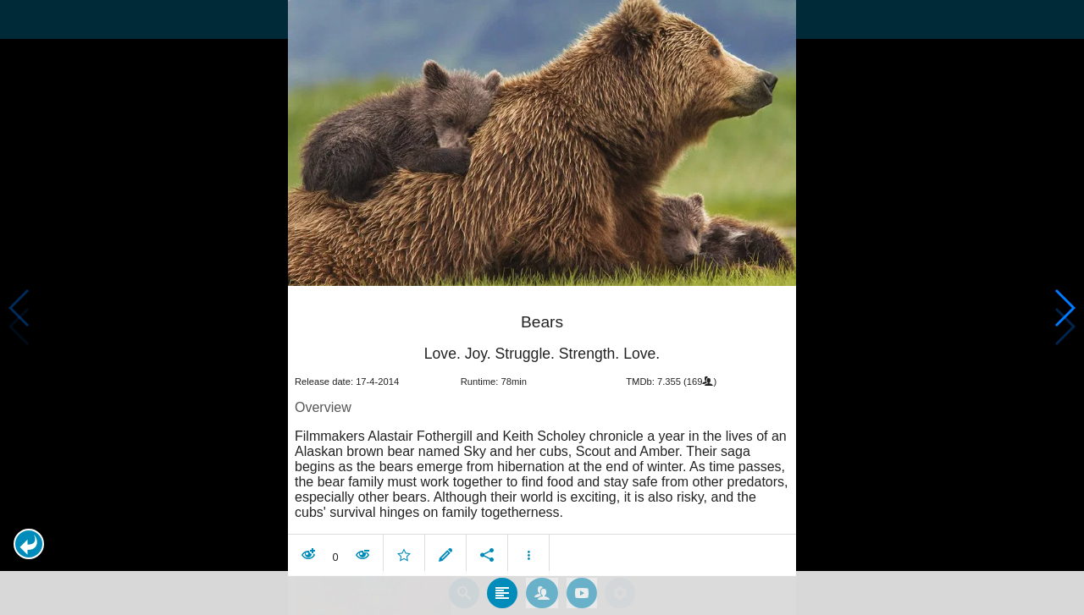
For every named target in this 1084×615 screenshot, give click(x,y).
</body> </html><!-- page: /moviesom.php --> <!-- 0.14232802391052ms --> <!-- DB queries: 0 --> (542, 307)
